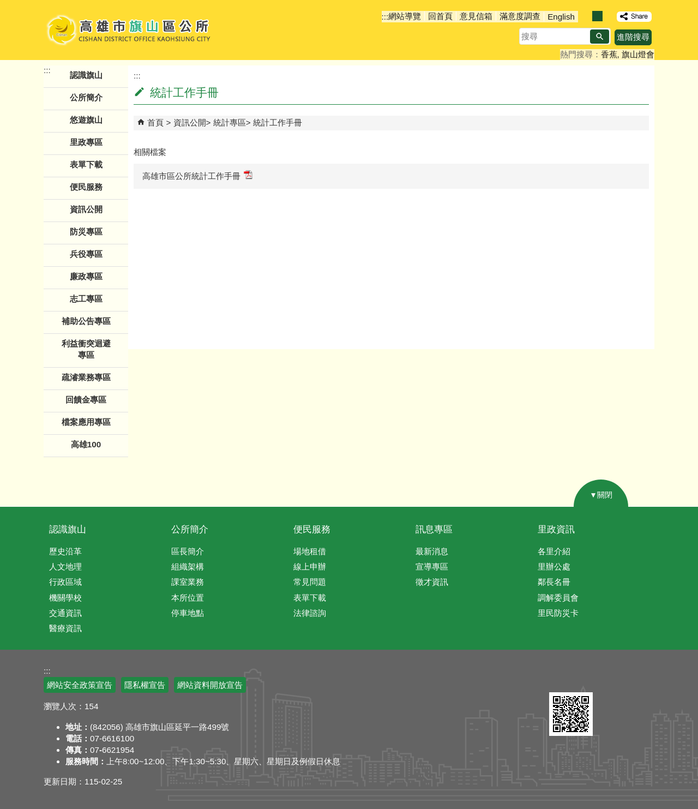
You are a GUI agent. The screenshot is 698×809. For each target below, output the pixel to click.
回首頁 (440, 16)
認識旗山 (67, 529)
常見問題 (309, 581)
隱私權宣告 (144, 685)
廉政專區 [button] (86, 276)
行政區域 (65, 581)
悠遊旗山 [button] (86, 119)
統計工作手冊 (277, 122)
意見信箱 (476, 16)
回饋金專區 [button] (85, 399)
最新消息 (432, 551)
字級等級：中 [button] (597, 16)
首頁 (155, 122)
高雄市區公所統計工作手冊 (197, 175)
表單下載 (86, 164)
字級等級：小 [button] (586, 16)
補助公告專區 (86, 321)
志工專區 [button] (86, 298)
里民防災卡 (558, 613)
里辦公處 (554, 566)
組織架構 (187, 566)
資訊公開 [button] (86, 209)
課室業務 (187, 581)
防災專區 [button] (86, 231)
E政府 (561, 678)
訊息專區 (434, 529)
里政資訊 (556, 529)
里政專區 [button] (86, 142)
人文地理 (65, 566)
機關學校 (65, 597)
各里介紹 (554, 551)
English (561, 16)
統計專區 (229, 122)
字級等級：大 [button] (608, 16)
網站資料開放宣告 (210, 685)
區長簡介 (187, 551)
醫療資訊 (65, 628)
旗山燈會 (638, 54)
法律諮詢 (309, 613)
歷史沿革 (65, 551)
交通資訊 (65, 613)
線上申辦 (309, 566)
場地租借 (309, 551)
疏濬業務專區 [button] (86, 377)
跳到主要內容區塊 (5, 5)
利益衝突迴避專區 (86, 349)
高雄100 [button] (86, 444)
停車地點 (187, 613)
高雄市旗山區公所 (129, 30)
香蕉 (609, 54)
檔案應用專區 (86, 422)
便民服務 (311, 529)
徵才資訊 (432, 581)
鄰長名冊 (554, 581)
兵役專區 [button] (86, 254)
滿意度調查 (520, 16)
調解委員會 (558, 597)
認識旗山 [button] (86, 75)
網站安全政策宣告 (79, 685)
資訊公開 (189, 122)
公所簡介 (189, 529)
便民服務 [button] (86, 186)
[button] (599, 36)
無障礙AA (615, 679)
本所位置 (187, 597)
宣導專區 (432, 566)
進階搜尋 (633, 36)
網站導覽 (404, 16)
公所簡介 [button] (86, 97)
